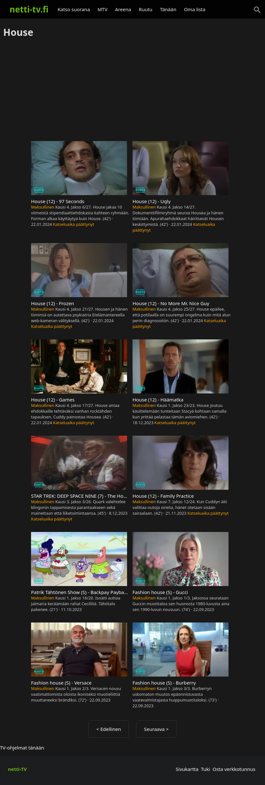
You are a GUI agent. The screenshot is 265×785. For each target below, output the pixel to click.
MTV (103, 9)
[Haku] (257, 10)
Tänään (168, 9)
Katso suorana (74, 9)
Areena (123, 9)
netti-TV (17, 769)
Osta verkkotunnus (234, 769)
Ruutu (146, 9)
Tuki (205, 769)
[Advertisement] (132, 90)
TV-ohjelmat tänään (22, 747)
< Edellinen (108, 729)
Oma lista (194, 9)
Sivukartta (187, 769)
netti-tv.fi (29, 9)
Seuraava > (156, 729)
